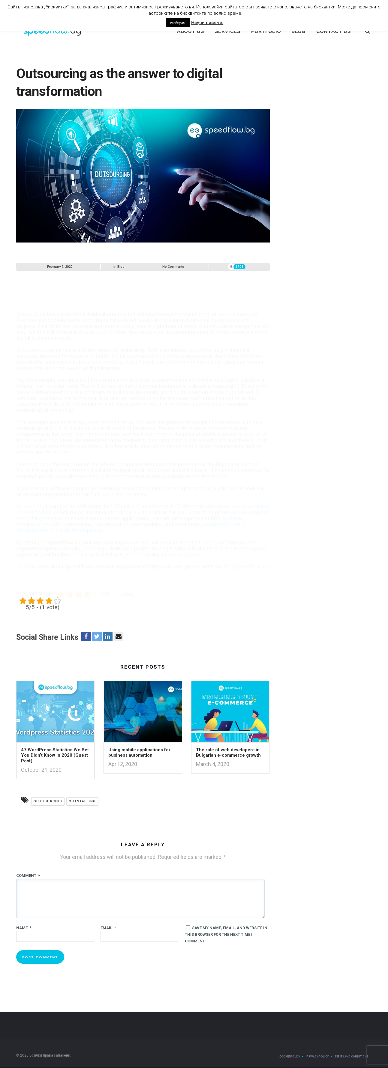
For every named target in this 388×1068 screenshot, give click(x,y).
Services (227, 31)
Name (23, 928)
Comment (28, 876)
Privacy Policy (317, 1056)
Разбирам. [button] (178, 22)
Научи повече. (207, 22)
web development (81, 520)
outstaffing (82, 802)
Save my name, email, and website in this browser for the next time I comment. (226, 935)
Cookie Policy (289, 1056)
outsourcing (48, 802)
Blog (298, 31)
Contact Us (333, 31)
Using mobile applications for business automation (139, 752)
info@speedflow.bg (244, 556)
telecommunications (206, 496)
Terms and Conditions (351, 1056)
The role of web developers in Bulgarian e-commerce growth (228, 752)
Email (108, 928)
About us (190, 31)
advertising (255, 496)
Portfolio (266, 31)
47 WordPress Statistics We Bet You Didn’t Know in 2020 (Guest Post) (55, 755)
